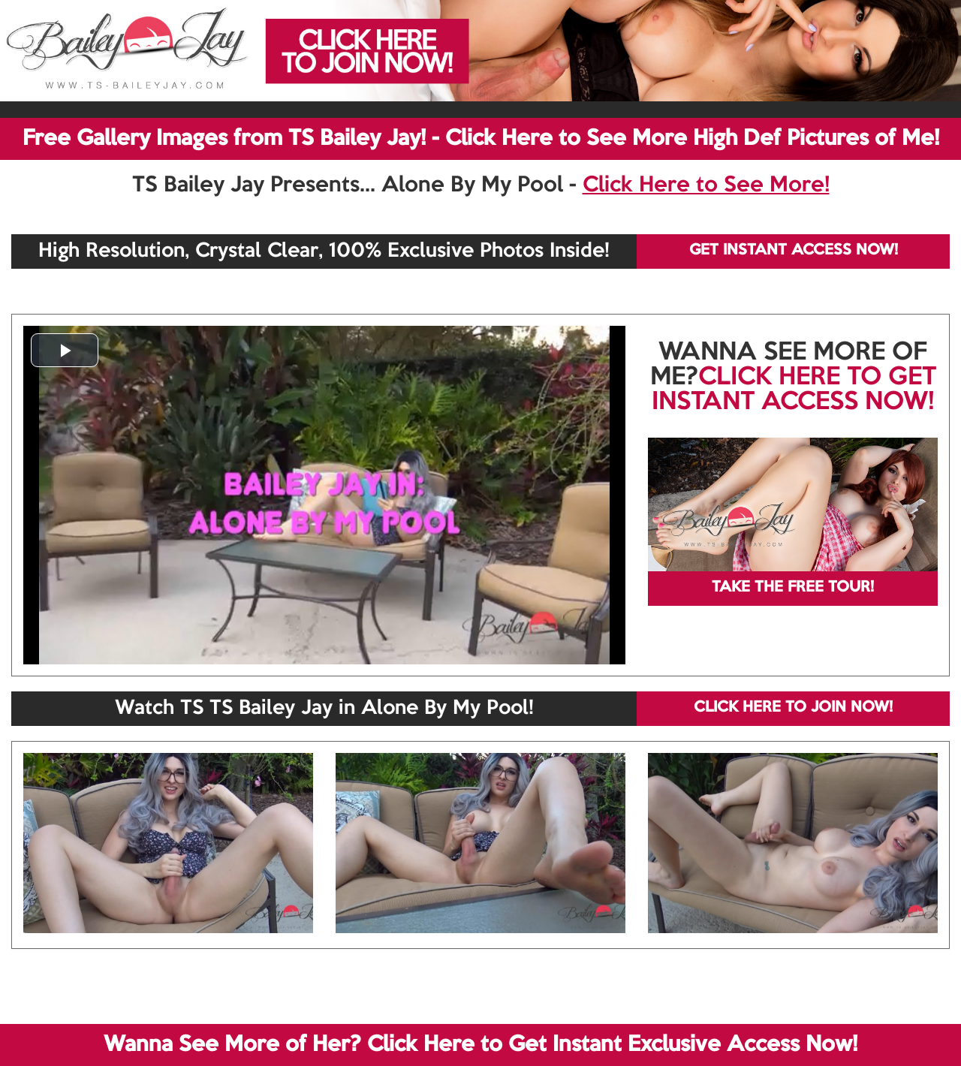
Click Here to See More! (706, 185)
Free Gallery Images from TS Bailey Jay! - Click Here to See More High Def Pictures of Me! (481, 139)
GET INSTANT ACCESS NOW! (793, 250)
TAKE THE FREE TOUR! (793, 588)
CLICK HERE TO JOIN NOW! (793, 708)
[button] (64, 350)
